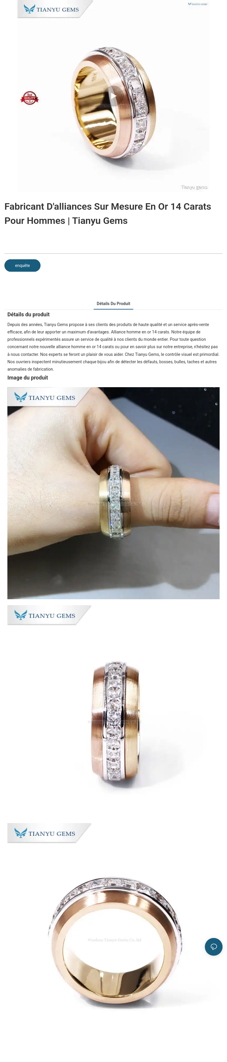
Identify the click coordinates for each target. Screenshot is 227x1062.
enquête (22, 265)
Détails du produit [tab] (113, 303)
